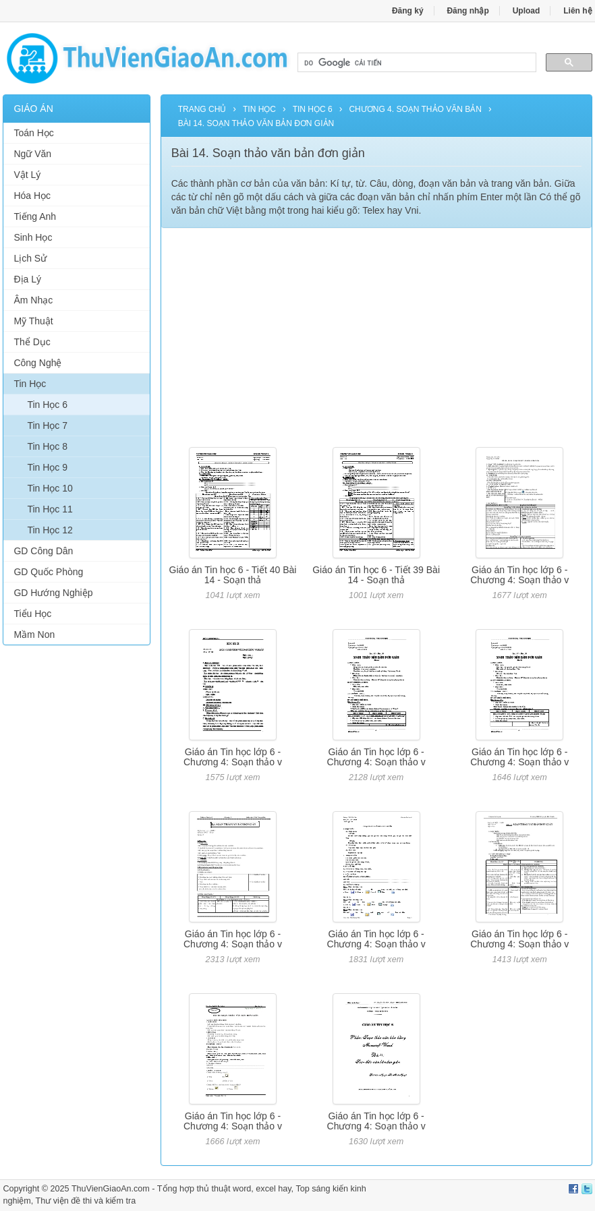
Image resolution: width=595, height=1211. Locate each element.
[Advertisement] (76, 861)
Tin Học (29, 383)
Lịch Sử (30, 258)
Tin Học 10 (49, 488)
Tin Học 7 (47, 425)
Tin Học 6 (47, 404)
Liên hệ (577, 11)
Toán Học (33, 132)
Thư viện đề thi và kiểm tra (86, 1201)
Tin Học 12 (49, 530)
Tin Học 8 (47, 446)
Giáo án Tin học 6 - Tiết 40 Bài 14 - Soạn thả (233, 574)
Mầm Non (34, 634)
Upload (526, 11)
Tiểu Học (32, 613)
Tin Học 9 (47, 467)
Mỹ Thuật (33, 321)
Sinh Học (32, 237)
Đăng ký (408, 11)
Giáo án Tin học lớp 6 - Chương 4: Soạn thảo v (519, 574)
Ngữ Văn (32, 153)
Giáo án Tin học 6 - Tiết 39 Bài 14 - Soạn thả (376, 574)
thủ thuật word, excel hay (244, 1188)
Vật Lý (26, 174)
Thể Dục (31, 341)
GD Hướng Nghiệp (52, 592)
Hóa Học (32, 195)
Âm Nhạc (33, 300)
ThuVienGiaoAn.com (111, 1188)
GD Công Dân (43, 550)
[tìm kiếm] (415, 63)
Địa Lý (27, 279)
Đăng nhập (467, 11)
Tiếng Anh (34, 216)
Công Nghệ (37, 362)
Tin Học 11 (49, 509)
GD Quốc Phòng (48, 571)
